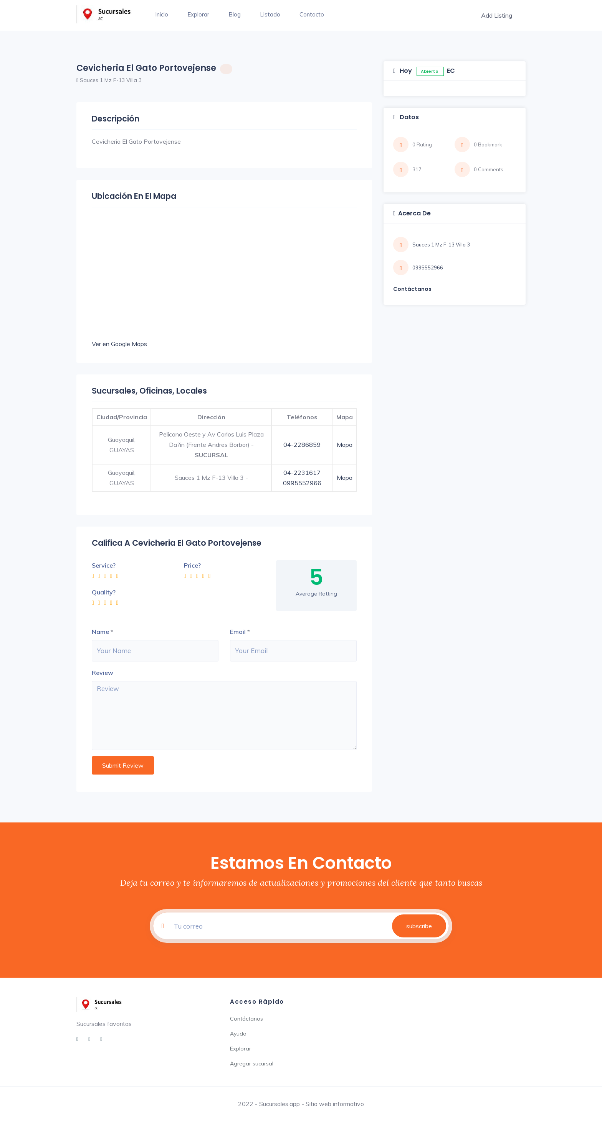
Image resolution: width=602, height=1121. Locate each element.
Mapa (344, 444)
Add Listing (496, 15)
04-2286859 (302, 444)
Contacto (311, 14)
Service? (104, 565)
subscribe (419, 926)
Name (100, 631)
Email (238, 631)
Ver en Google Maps (119, 344)
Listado (270, 14)
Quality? (104, 592)
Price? (192, 565)
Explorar (198, 14)
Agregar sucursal (251, 1063)
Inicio (161, 14)
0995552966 (302, 483)
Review (102, 672)
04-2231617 (302, 472)
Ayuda (238, 1033)
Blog (234, 14)
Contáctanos (246, 1018)
